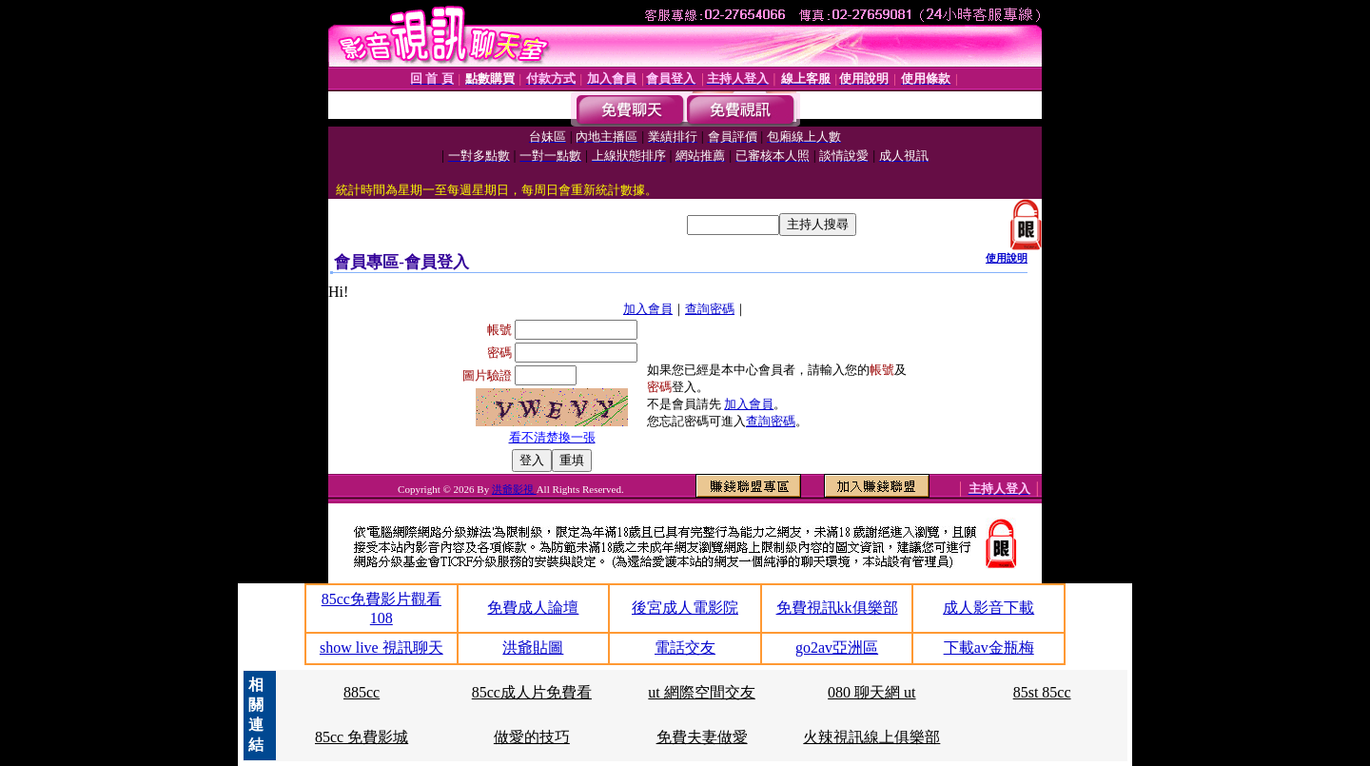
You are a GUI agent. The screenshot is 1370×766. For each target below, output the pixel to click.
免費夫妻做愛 (702, 737)
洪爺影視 (514, 489)
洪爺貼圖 (532, 647)
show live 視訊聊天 (381, 647)
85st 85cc (1042, 692)
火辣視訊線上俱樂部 (871, 737)
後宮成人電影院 (685, 607)
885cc (361, 692)
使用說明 (1007, 258)
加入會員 (648, 309)
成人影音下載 (988, 607)
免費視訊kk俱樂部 (837, 607)
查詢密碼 (709, 309)
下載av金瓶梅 (989, 647)
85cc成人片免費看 (532, 692)
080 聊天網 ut (871, 692)
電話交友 (685, 647)
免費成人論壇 (532, 607)
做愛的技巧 (532, 737)
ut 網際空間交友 (701, 692)
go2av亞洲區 (836, 647)
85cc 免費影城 (361, 737)
